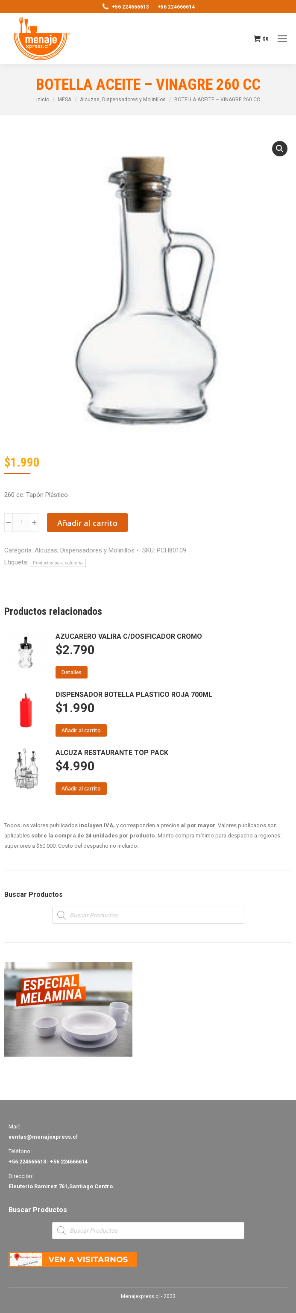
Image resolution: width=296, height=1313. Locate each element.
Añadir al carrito (87, 523)
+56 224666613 (125, 7)
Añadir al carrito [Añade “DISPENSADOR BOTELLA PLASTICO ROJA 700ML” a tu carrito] (81, 730)
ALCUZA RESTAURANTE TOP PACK (112, 753)
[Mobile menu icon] (282, 39)
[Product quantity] (21, 522)
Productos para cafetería (58, 563)
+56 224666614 (176, 6)
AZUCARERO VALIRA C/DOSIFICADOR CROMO (129, 636)
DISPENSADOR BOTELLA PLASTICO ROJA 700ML (134, 694)
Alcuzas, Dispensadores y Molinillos (85, 550)
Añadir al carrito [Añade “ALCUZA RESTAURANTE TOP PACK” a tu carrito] (81, 788)
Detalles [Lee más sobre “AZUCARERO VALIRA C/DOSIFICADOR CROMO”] (72, 672)
